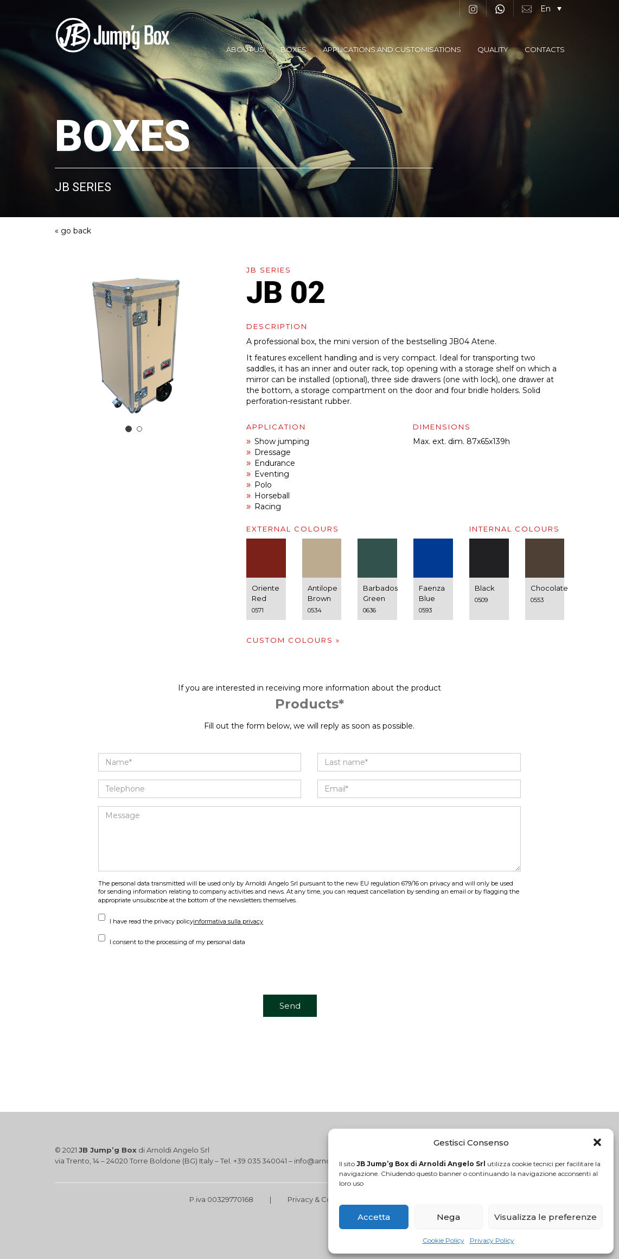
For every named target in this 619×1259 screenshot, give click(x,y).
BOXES (293, 49)
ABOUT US (245, 49)
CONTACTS (545, 49)
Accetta (374, 1217)
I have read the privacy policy (180, 921)
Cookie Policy (443, 1240)
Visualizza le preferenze (545, 1217)
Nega (448, 1217)
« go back (73, 231)
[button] (597, 1142)
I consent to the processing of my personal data (171, 942)
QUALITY (492, 49)
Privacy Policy (492, 1240)
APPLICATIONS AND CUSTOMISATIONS (392, 49)
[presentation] (180, 973)
